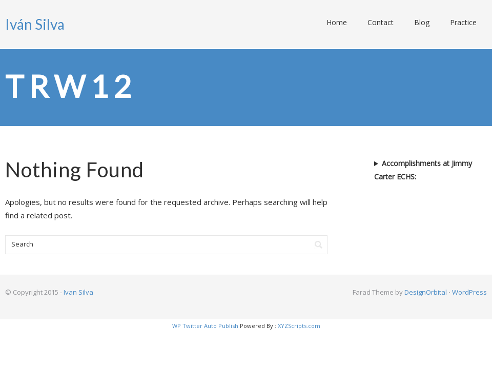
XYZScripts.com (299, 326)
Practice (463, 22)
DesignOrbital (425, 292)
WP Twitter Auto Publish (205, 326)
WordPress (469, 292)
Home (336, 22)
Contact (380, 22)
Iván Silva (35, 24)
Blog (421, 22)
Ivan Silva (78, 292)
